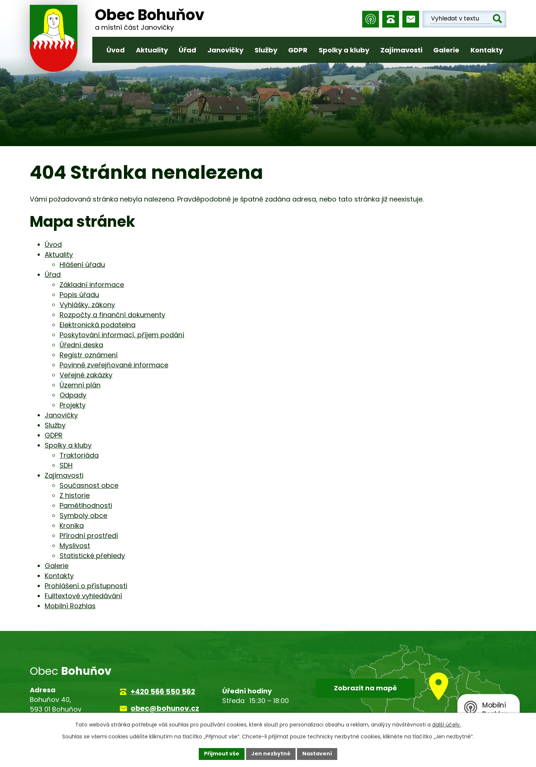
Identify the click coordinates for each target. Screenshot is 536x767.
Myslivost (75, 545)
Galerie (446, 50)
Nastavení (317, 753)
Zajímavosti (401, 50)
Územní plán (80, 385)
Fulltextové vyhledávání (83, 595)
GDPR (297, 50)
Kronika (72, 525)
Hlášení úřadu (82, 264)
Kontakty (486, 50)
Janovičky (225, 50)
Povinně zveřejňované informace (114, 365)
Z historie (75, 495)
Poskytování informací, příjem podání (122, 334)
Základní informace (92, 284)
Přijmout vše (221, 753)
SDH (66, 465)
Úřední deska (81, 344)
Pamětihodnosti (86, 505)
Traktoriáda (79, 455)
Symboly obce (83, 515)
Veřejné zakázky (86, 375)
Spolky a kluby (344, 50)
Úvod (115, 50)
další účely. (446, 724)
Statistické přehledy (92, 555)
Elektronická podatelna (97, 324)
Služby (266, 50)
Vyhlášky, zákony (87, 304)
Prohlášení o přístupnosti (86, 585)
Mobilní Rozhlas (70, 605)
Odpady (73, 395)
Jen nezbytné (270, 753)
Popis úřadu (79, 294)
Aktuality (152, 50)
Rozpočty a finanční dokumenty (112, 314)
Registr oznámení (89, 355)
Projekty (73, 405)
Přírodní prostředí (89, 535)
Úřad (187, 50)
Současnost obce (89, 485)
